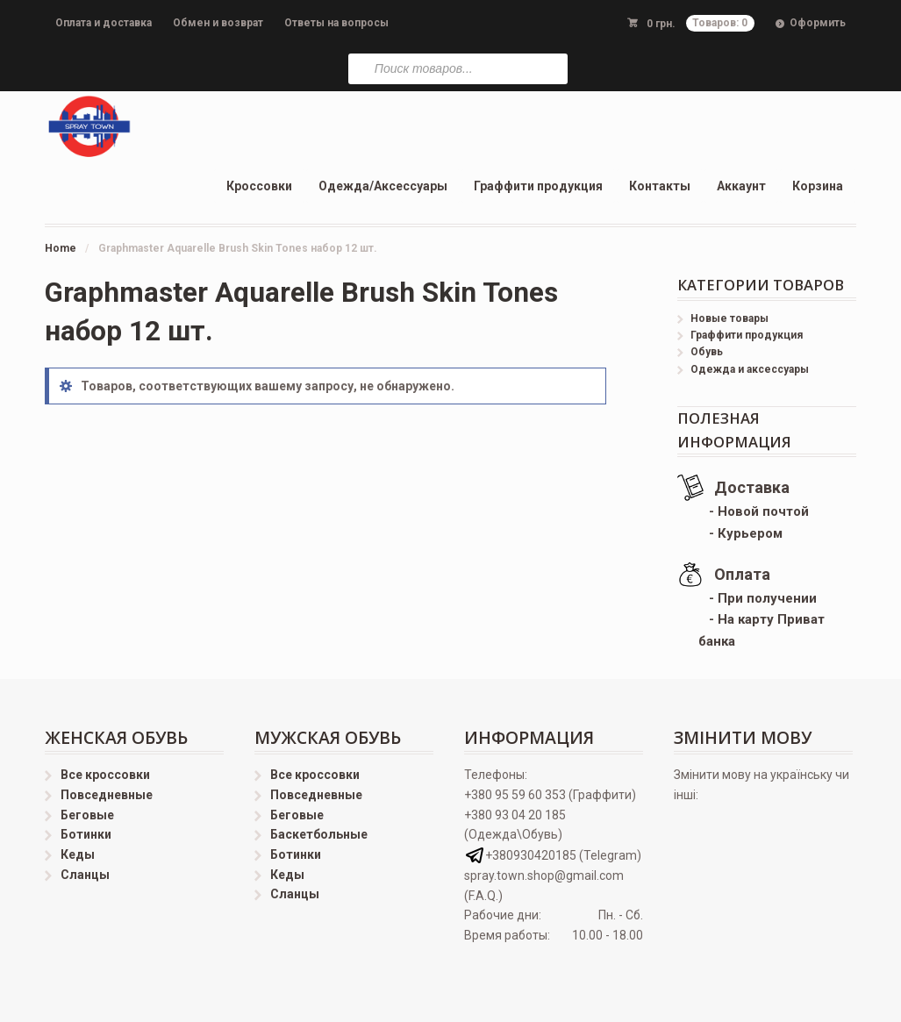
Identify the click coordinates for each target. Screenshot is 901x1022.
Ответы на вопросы (336, 23)
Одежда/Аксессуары (382, 186)
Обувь (706, 352)
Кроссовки (259, 186)
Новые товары (729, 318)
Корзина (817, 186)
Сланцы (85, 875)
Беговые (87, 815)
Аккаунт (741, 186)
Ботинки (86, 834)
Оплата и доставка (103, 23)
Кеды (78, 854)
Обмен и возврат (218, 23)
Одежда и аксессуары (749, 369)
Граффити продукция (538, 186)
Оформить (818, 23)
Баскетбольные (319, 834)
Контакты (659, 186)
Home (60, 248)
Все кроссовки (105, 775)
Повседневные (107, 795)
